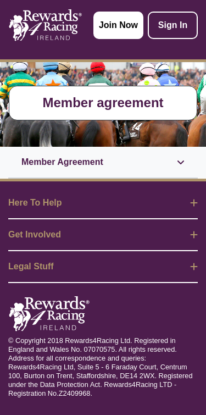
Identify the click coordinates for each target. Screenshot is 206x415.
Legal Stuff (103, 266)
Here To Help (103, 202)
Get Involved (103, 234)
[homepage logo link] (45, 25)
